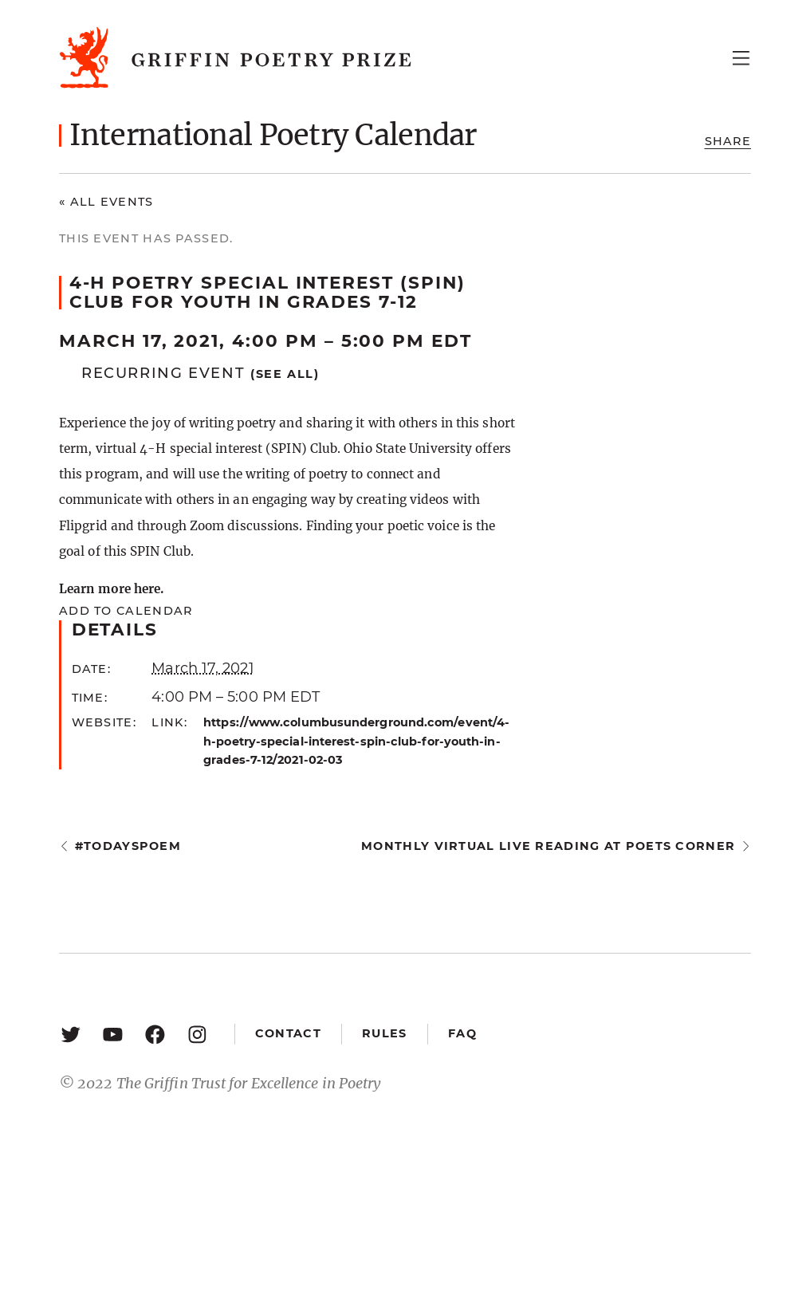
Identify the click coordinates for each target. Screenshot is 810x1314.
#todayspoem (128, 846)
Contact (288, 1033)
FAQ (462, 1033)
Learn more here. (111, 588)
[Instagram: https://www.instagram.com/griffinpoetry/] (197, 1033)
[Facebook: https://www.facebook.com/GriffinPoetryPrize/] (155, 1033)
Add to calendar (125, 611)
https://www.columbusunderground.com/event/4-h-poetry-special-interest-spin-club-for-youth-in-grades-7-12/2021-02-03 (356, 740)
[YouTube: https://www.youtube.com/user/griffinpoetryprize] (112, 1033)
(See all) (285, 374)
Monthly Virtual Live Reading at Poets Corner (548, 846)
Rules (384, 1033)
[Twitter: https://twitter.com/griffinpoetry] (70, 1033)
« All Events (106, 202)
